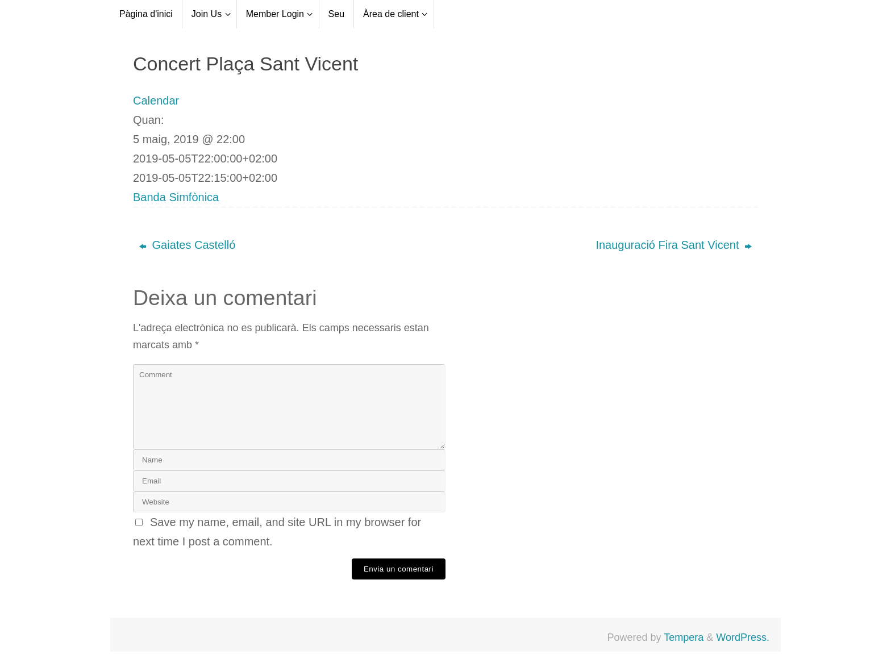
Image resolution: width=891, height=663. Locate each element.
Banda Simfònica (176, 197)
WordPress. (742, 637)
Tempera (683, 637)
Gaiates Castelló (187, 245)
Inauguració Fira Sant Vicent (674, 245)
